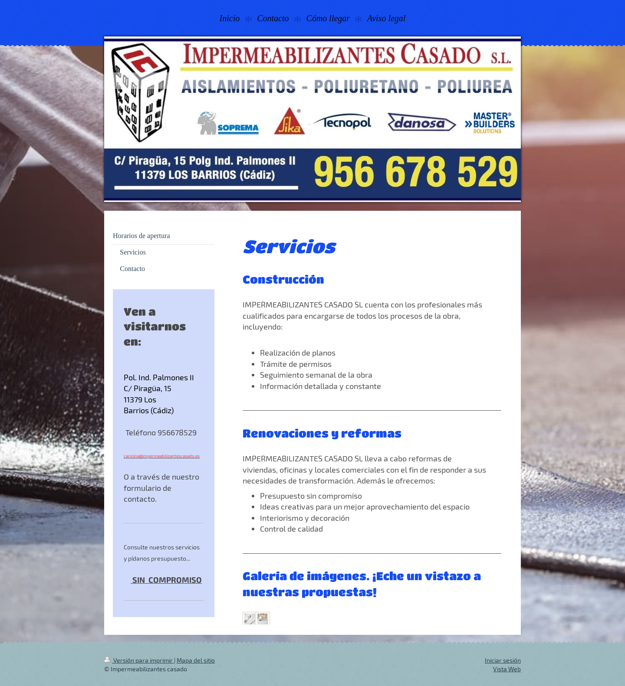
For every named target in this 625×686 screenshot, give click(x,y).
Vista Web (507, 669)
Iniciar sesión (503, 660)
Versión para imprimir (139, 660)
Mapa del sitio (196, 660)
